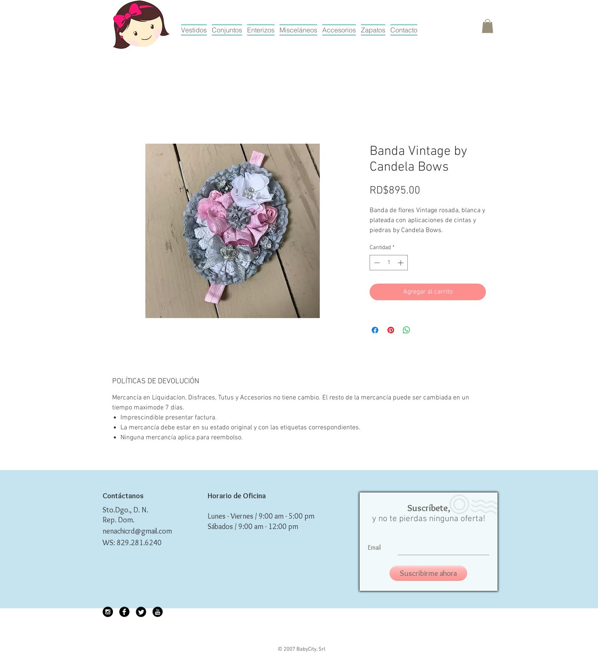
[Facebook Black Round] (124, 612)
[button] (487, 26)
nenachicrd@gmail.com (137, 531)
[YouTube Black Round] (157, 612)
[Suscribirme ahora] (428, 573)
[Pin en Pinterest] (391, 330)
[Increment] (401, 262)
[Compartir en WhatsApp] (407, 330)
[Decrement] (376, 262)
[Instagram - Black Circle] (108, 612)
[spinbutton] (388, 262)
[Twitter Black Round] (141, 612)
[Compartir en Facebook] (375, 330)
